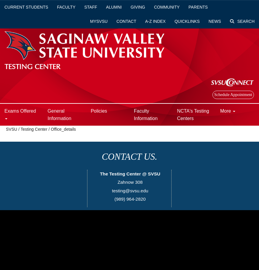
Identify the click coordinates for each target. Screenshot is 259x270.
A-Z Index (155, 21)
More (227, 111)
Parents (198, 7)
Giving (138, 7)
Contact (126, 21)
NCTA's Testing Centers (193, 114)
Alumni (114, 7)
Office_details (63, 129)
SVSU (11, 129)
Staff (90, 7)
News (215, 21)
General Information (59, 114)
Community (167, 7)
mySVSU (99, 21)
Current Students (26, 7)
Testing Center (34, 129)
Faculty (66, 7)
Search (242, 21)
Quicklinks (187, 21)
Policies (99, 111)
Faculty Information (146, 114)
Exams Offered (20, 113)
